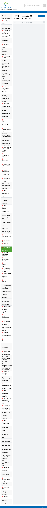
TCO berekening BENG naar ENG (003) (6, 165)
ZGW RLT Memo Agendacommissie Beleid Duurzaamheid (6, 353)
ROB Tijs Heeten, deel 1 (6, 241)
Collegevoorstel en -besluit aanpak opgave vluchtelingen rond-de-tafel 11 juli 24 (6, 407)
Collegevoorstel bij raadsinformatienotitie (6, 341)
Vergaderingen (9, 9)
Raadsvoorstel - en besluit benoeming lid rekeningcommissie (6, 105)
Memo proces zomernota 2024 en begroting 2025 (5, 469)
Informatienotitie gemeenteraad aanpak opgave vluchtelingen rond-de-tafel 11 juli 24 (6, 386)
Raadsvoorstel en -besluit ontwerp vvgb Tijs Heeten (6, 237)
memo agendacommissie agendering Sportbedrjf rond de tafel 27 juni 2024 (6, 208)
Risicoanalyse (5, 168)
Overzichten (14, 9)
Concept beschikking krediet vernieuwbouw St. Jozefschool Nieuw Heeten (5, 173)
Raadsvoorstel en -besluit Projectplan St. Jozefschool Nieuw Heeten (6, 149)
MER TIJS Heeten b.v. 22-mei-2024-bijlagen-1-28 (6, 254)
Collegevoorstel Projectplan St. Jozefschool (6, 180)
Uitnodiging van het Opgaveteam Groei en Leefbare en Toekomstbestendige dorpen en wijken (6, 33)
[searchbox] (33, 5)
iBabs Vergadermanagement (33, 507)
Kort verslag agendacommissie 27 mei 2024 (6, 46)
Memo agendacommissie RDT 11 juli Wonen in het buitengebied (6, 423)
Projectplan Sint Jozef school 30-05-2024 (6, 155)
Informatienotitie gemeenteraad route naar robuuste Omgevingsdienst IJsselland (6, 309)
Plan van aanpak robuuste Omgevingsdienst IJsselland (6, 317)
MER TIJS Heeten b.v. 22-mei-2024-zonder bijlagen (6, 249)
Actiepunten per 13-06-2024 (6, 57)
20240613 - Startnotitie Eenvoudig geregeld (6, 130)
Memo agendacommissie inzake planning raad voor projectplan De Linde (6, 193)
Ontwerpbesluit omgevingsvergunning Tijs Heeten (6, 270)
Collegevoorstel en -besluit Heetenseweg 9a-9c (6, 282)
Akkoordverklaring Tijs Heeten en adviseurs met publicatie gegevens (6, 275)
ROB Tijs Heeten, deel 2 (6, 244)
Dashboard (3, 9)
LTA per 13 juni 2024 (5, 488)
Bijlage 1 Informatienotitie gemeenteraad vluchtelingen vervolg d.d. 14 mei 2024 (6, 393)
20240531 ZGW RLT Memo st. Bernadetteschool (6, 373)
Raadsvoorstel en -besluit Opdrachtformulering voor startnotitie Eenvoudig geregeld (6, 123)
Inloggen (43, 507)
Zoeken (25, 3)
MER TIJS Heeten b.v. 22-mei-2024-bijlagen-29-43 (6, 259)
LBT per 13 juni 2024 (5, 497)
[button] (44, 5)
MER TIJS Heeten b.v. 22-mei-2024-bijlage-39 (6, 265)
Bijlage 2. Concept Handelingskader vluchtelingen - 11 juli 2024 (6, 401)
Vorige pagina (41, 15)
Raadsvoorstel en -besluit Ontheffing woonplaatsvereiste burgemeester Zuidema (6, 89)
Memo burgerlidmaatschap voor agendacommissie (6, 480)
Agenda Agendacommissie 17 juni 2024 (6, 22)
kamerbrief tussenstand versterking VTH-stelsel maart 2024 (6, 334)
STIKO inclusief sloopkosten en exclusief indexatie (5, 161)
